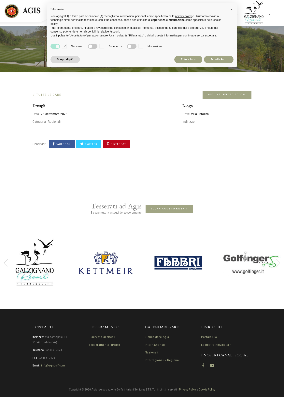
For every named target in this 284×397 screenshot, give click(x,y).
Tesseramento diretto (104, 344)
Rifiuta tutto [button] (188, 59)
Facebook (62, 144)
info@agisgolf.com (53, 365)
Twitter (88, 144)
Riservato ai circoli (102, 336)
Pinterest (116, 144)
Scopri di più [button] (65, 59)
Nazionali (151, 352)
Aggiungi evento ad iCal (227, 94)
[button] (231, 9)
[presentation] (270, 15)
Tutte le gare (48, 94)
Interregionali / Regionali (162, 360)
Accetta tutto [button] (218, 59)
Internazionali (155, 344)
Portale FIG (209, 336)
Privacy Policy (187, 389)
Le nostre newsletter (216, 344)
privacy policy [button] (183, 16)
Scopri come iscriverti (169, 208)
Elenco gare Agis (157, 336)
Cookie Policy (207, 389)
